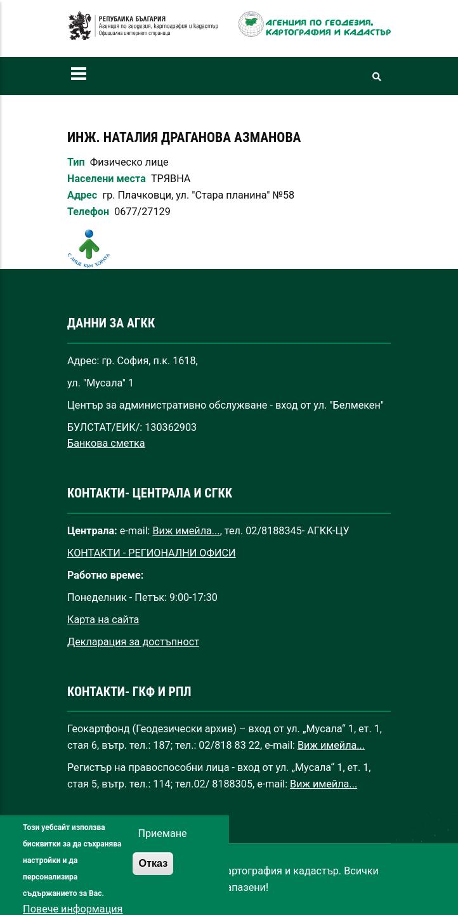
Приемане (162, 844)
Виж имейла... (186, 531)
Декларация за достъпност (133, 642)
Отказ (152, 873)
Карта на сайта (103, 620)
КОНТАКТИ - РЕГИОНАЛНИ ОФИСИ (151, 553)
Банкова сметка (106, 443)
